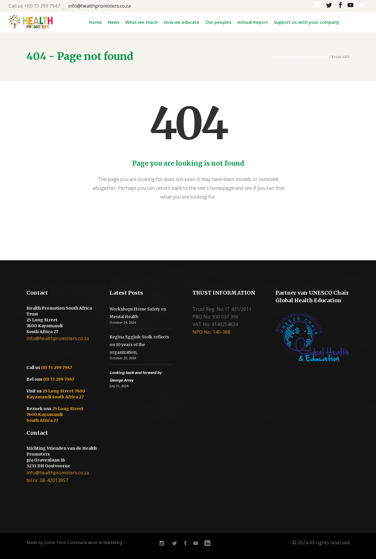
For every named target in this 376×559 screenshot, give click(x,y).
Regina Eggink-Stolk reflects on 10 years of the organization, (139, 344)
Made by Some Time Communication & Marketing (74, 542)
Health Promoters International (300, 57)
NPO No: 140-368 (211, 332)
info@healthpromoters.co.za (99, 6)
